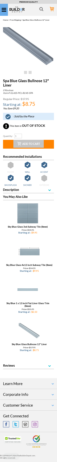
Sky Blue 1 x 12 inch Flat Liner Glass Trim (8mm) (27, 304)
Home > (6, 20)
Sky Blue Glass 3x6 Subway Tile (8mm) (28, 226)
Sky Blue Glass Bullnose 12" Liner (29, 344)
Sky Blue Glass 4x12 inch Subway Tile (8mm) (29, 265)
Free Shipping (15, 20)
